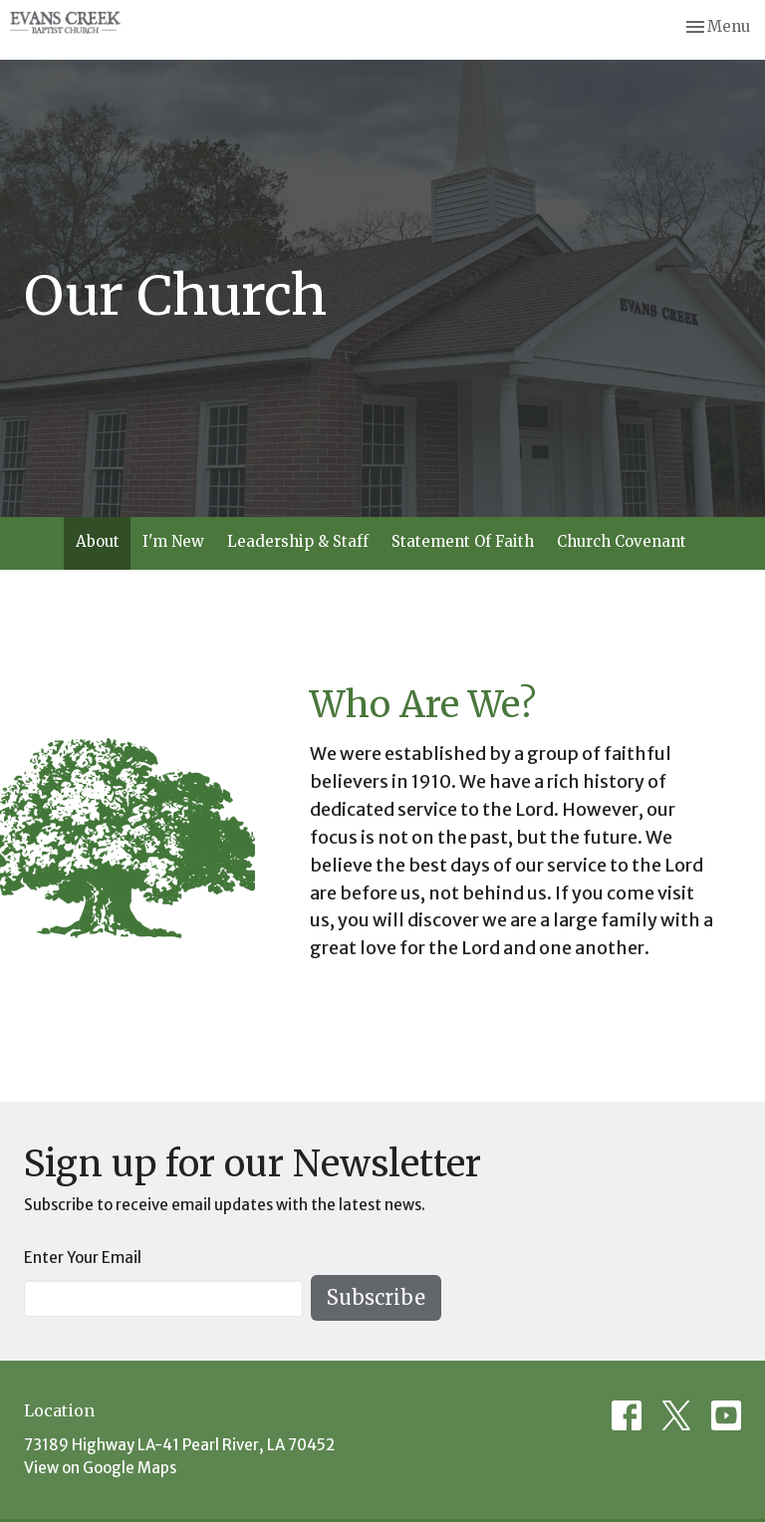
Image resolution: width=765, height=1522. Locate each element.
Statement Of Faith (462, 541)
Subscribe (376, 1297)
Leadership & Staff (298, 541)
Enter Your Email (82, 1257)
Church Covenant (621, 541)
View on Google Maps (100, 1467)
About (98, 541)
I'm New (173, 541)
